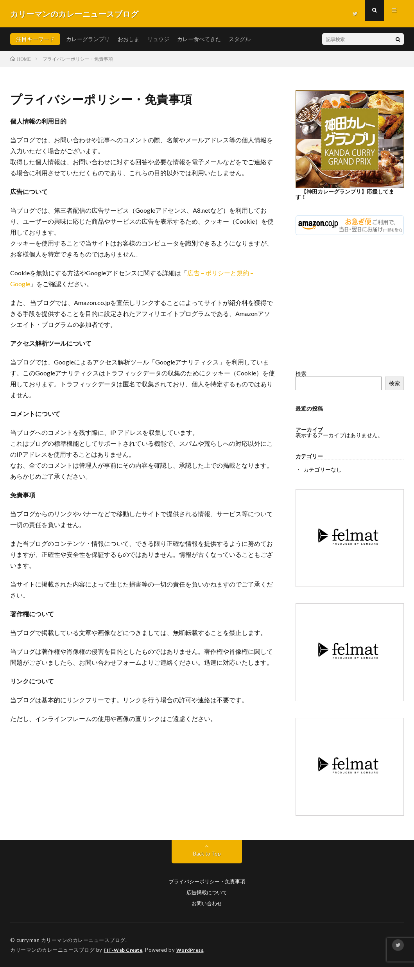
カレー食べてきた (199, 39)
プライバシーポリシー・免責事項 (207, 881)
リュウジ (158, 39)
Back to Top (207, 853)
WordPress (195, 949)
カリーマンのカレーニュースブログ (83, 940)
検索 (301, 373)
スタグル (240, 39)
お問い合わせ (206, 903)
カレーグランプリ (88, 39)
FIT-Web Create (125, 949)
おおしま (129, 39)
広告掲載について (207, 892)
